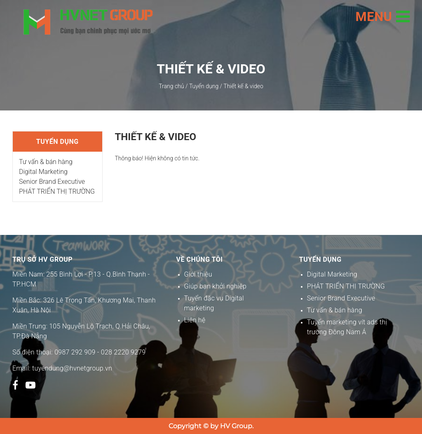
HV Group (236, 426)
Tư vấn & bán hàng (46, 162)
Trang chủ (171, 86)
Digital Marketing (43, 172)
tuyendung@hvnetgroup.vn (72, 368)
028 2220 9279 (123, 352)
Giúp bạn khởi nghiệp (215, 286)
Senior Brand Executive (52, 181)
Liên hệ (195, 320)
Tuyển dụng (203, 86)
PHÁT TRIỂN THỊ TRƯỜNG (57, 191)
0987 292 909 (75, 352)
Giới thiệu (198, 274)
